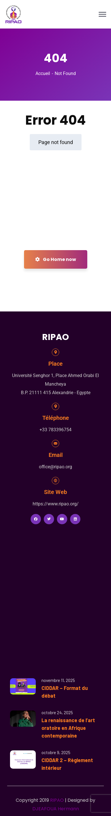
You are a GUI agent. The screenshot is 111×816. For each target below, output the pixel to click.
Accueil (42, 73)
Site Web (55, 492)
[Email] (55, 443)
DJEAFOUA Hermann (55, 808)
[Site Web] (55, 480)
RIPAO (57, 800)
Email (56, 454)
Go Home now (55, 259)
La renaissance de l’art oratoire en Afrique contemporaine (68, 728)
